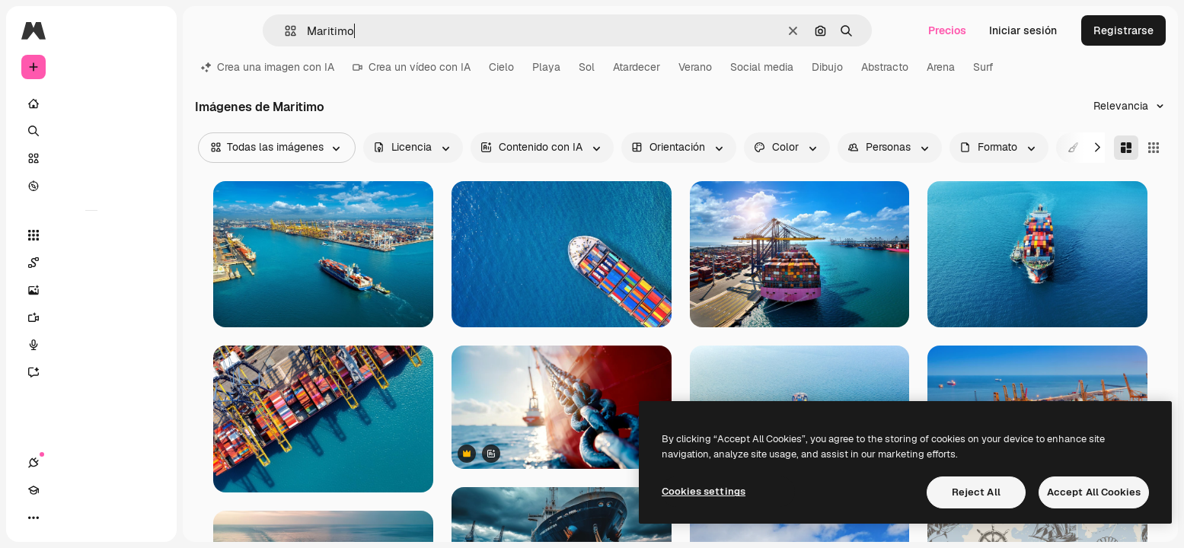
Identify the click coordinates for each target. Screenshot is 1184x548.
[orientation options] (678, 147)
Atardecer (636, 67)
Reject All (976, 492)
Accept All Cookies (1094, 492)
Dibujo (827, 67)
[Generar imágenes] (91, 290)
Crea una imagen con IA (267, 67)
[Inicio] (91, 103)
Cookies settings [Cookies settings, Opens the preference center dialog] (703, 491)
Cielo (501, 67)
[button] (284, 31)
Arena (941, 67)
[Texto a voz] (91, 345)
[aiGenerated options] (542, 147)
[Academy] (61, 517)
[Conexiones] (33, 517)
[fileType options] (998, 147)
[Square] (1153, 147)
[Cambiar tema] (88, 517)
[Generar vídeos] (91, 317)
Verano (695, 67)
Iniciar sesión (1023, 30)
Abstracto (884, 67)
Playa (546, 67)
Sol (587, 67)
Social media (761, 67)
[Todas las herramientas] (91, 235)
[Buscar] (91, 131)
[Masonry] (1126, 147)
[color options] (787, 147)
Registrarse (1123, 30)
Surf (983, 67)
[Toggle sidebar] (149, 30)
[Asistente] (91, 372)
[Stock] (91, 158)
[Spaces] (91, 262)
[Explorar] (91, 186)
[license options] (413, 147)
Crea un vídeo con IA (412, 67)
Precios (947, 30)
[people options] (890, 147)
